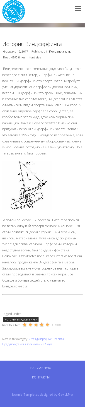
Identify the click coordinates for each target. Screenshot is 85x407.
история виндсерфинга (21, 319)
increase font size (49, 56)
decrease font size (45, 56)
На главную (40, 368)
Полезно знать (60, 51)
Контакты (41, 377)
